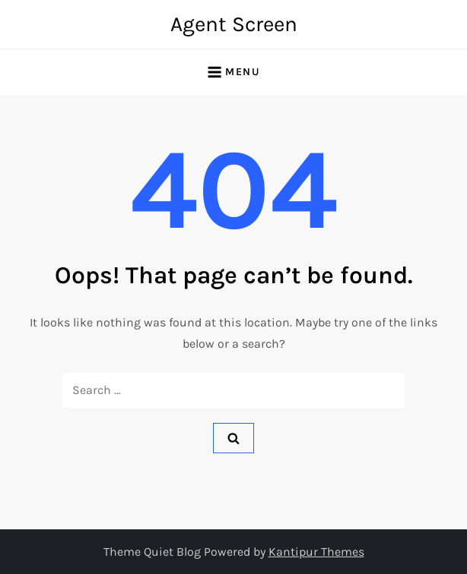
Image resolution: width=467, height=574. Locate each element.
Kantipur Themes (316, 551)
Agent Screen (233, 23)
